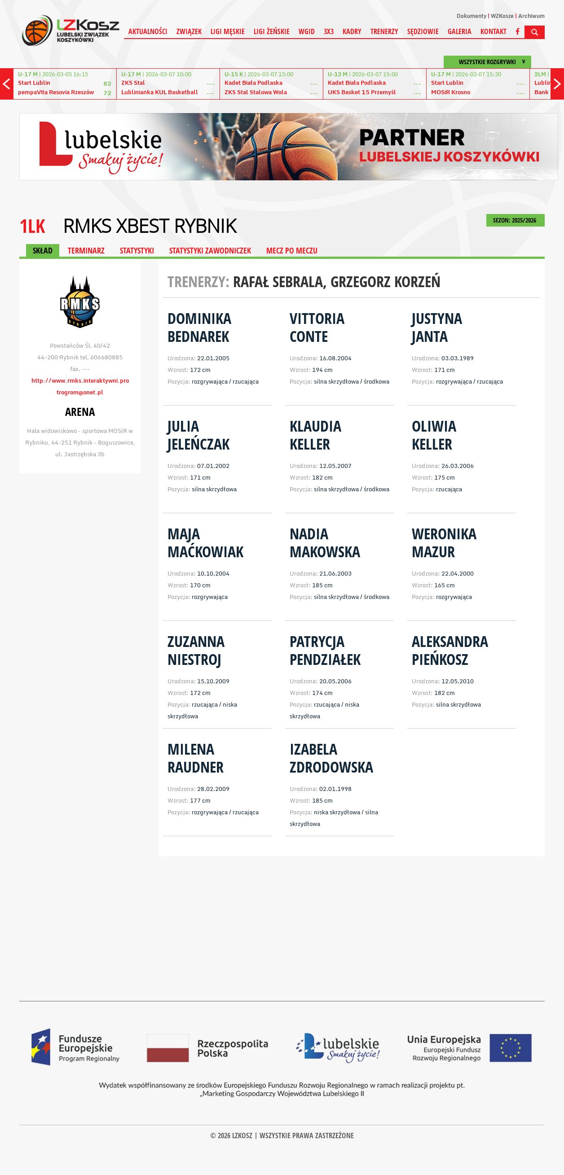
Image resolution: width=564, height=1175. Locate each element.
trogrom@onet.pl (80, 392)
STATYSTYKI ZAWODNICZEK (210, 250)
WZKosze (502, 16)
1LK (32, 225)
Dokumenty (471, 16)
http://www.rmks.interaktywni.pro (80, 380)
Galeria (459, 31)
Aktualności (147, 31)
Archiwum (531, 16)
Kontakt (493, 31)
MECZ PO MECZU (291, 250)
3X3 (329, 31)
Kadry (352, 31)
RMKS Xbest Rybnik (149, 225)
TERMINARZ (86, 250)
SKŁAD (43, 250)
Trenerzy (384, 31)
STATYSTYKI (137, 250)
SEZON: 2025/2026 (515, 220)
